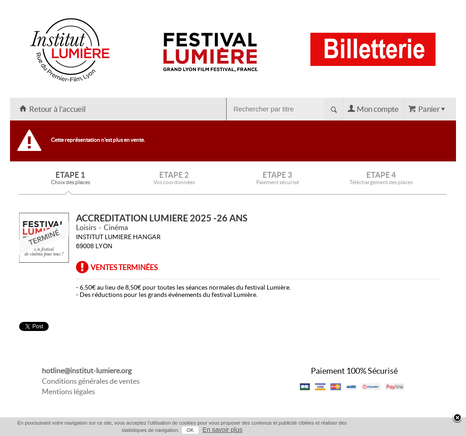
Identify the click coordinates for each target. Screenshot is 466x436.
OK (190, 430)
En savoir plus (223, 429)
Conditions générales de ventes (91, 381)
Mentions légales (68, 391)
